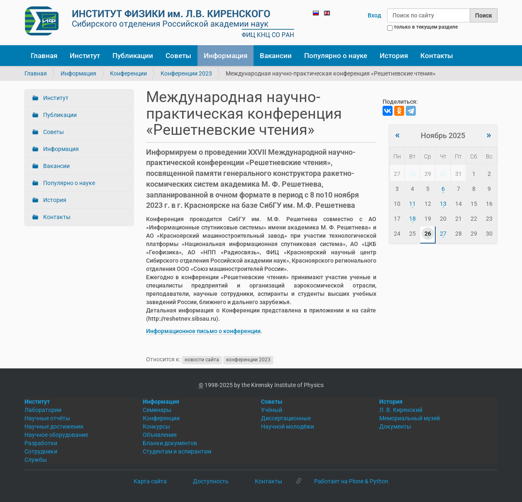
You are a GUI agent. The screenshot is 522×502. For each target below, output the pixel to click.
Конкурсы (156, 426)
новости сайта (202, 360)
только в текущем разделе (426, 27)
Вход (374, 15)
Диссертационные (286, 418)
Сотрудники (40, 451)
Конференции (128, 73)
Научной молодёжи (287, 426)
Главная (44, 55)
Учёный (271, 410)
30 (443, 174)
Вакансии (276, 55)
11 (412, 203)
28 (412, 174)
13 (443, 203)
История (394, 55)
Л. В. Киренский (400, 410)
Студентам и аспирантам (177, 451)
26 (427, 233)
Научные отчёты (47, 418)
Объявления (160, 434)
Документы (395, 426)
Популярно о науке (335, 55)
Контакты (436, 55)
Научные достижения (53, 426)
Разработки (40, 443)
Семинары (157, 410)
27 (443, 233)
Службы (35, 459)
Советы (178, 55)
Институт (85, 55)
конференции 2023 (248, 360)
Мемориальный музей (409, 418)
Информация (225, 55)
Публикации (132, 55)
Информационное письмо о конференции (203, 331)
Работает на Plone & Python (351, 481)
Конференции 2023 (186, 73)
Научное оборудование (56, 434)
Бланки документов (170, 443)
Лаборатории (42, 410)
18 (412, 218)
